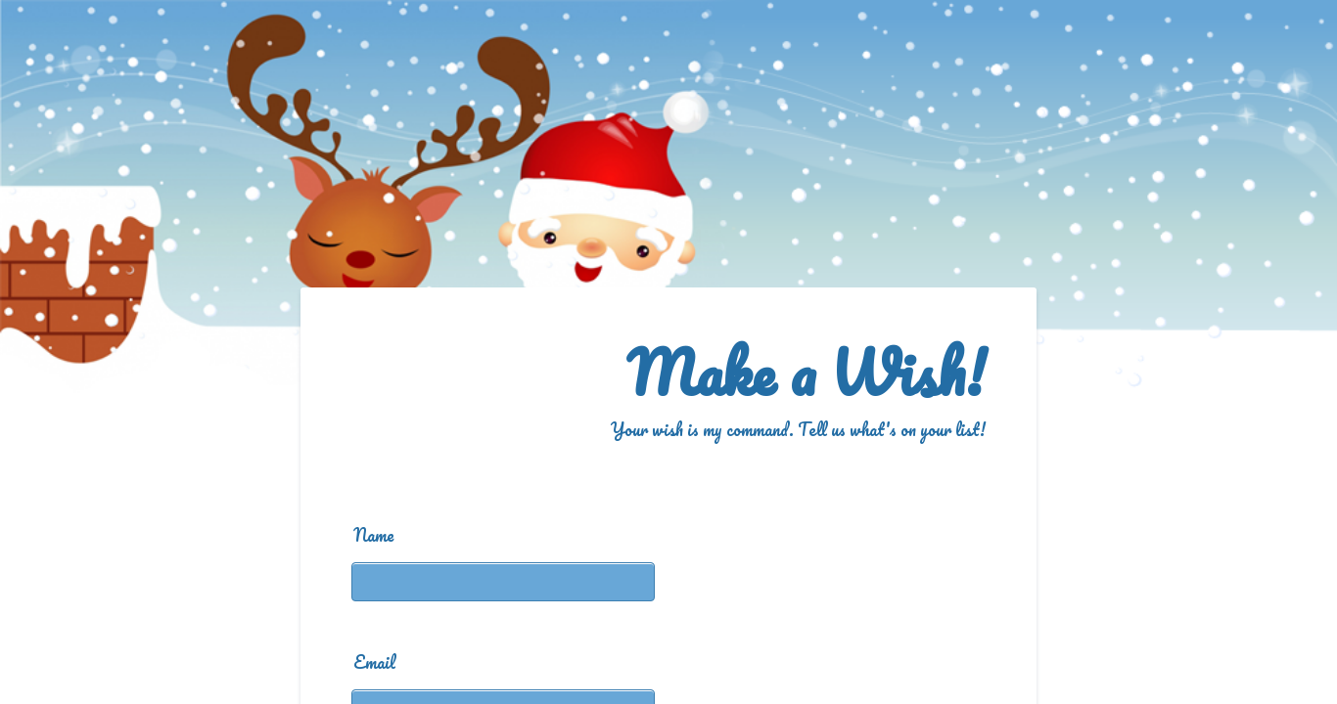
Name (373, 535)
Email (374, 662)
